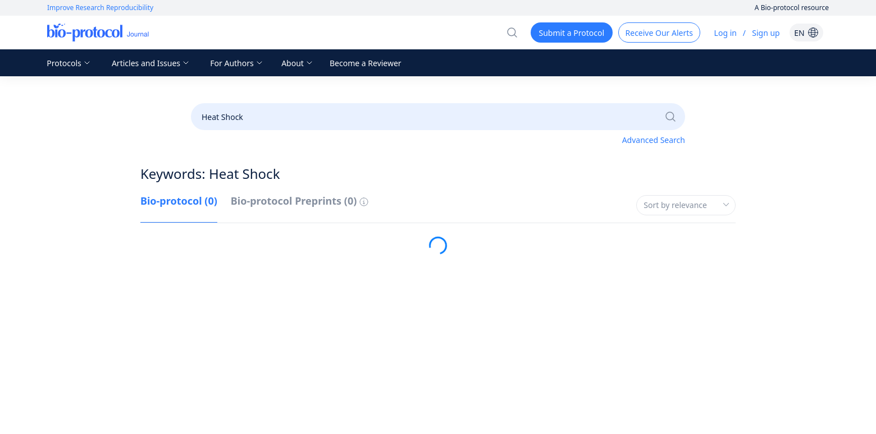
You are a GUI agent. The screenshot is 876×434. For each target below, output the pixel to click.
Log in (725, 32)
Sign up (765, 32)
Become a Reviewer (366, 63)
